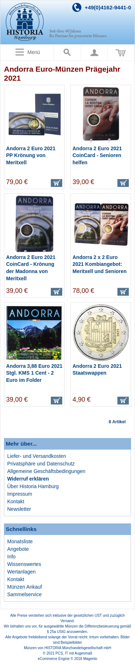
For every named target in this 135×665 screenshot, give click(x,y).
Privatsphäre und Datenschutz (41, 464)
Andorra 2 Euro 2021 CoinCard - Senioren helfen (97, 155)
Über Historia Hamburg (33, 486)
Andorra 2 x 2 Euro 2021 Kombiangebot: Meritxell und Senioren (100, 264)
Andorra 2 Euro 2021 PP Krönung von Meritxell (30, 155)
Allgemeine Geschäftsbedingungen (46, 471)
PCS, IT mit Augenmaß (73, 653)
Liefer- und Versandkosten (36, 456)
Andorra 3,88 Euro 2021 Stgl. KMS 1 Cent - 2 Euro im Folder (34, 373)
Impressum (19, 494)
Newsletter (19, 509)
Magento (90, 659)
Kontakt (15, 501)
